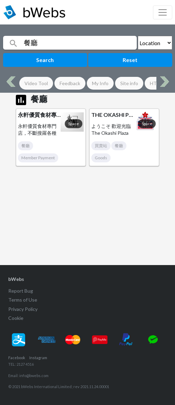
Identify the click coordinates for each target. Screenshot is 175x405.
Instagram (38, 357)
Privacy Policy (23, 309)
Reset (130, 60)
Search (45, 60)
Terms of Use (22, 300)
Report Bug (20, 291)
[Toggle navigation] (162, 12)
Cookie (15, 318)
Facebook (16, 357)
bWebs (16, 279)
